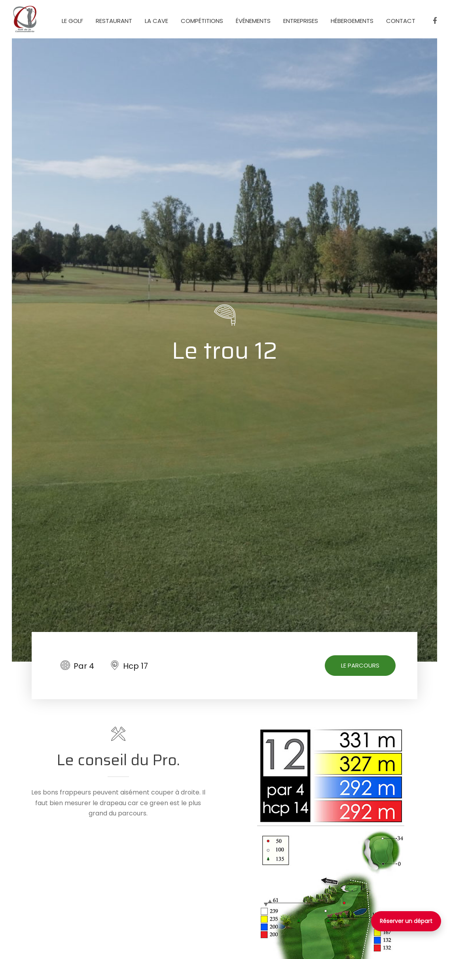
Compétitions (202, 21)
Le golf (72, 21)
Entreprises (300, 21)
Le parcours (360, 665)
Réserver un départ (406, 921)
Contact (400, 21)
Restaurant (114, 21)
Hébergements (352, 21)
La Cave (156, 21)
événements (253, 21)
